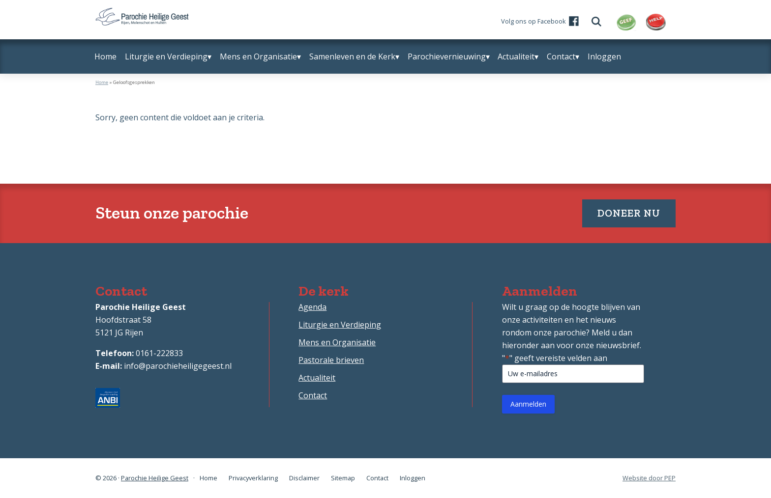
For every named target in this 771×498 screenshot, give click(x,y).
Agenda (312, 307)
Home (101, 82)
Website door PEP (649, 478)
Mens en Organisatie (337, 342)
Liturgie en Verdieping (339, 324)
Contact (312, 395)
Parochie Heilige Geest (154, 477)
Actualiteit (316, 377)
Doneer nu (628, 213)
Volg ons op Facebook (533, 21)
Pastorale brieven (331, 360)
